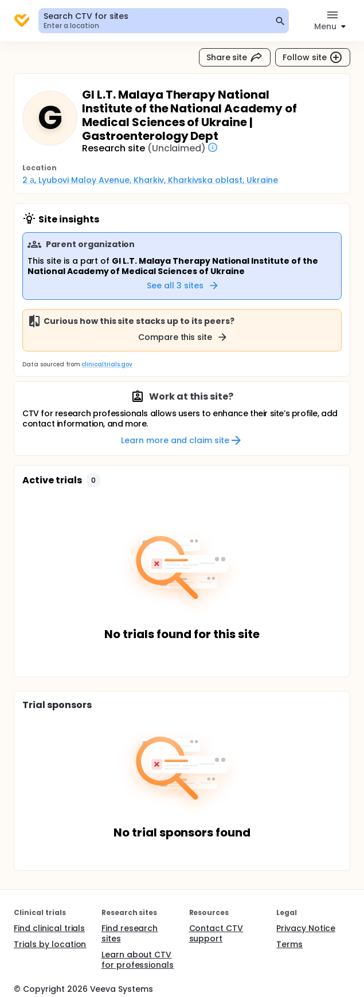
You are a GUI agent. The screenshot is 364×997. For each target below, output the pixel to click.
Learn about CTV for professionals (137, 959)
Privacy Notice (305, 928)
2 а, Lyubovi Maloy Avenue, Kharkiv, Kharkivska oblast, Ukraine (150, 180)
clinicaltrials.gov (106, 364)
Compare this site (183, 337)
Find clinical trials (49, 928)
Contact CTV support (216, 933)
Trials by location (50, 944)
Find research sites (129, 933)
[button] (93, 480)
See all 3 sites (183, 285)
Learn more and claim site (182, 440)
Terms (289, 944)
